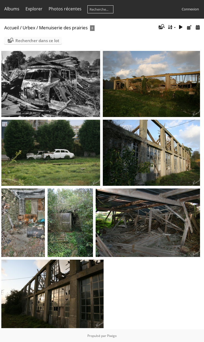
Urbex (29, 28)
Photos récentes (65, 9)
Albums (11, 9)
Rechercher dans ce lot (37, 40)
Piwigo (112, 335)
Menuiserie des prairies (63, 28)
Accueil (11, 28)
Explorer (34, 9)
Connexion (190, 9)
